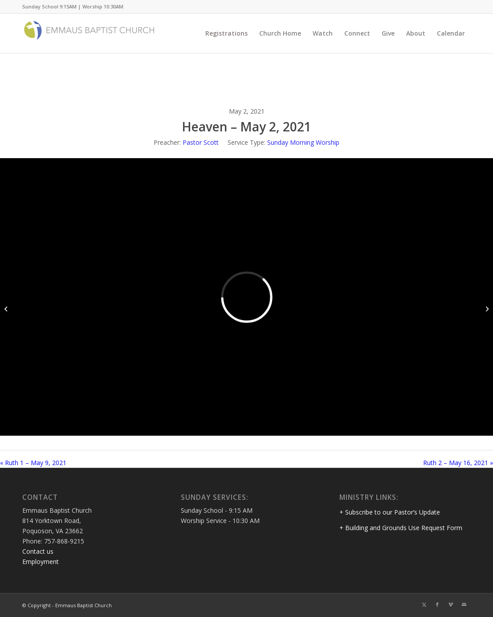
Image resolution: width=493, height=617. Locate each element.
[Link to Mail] (464, 604)
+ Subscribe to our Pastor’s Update (389, 512)
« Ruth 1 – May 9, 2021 (33, 462)
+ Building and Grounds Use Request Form (400, 527)
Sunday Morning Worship (303, 142)
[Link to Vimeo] (450, 604)
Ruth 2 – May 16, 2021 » (458, 462)
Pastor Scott (201, 142)
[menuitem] (226, 33)
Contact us (37, 551)
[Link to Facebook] (437, 604)
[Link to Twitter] (424, 604)
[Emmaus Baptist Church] (89, 33)
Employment (40, 561)
